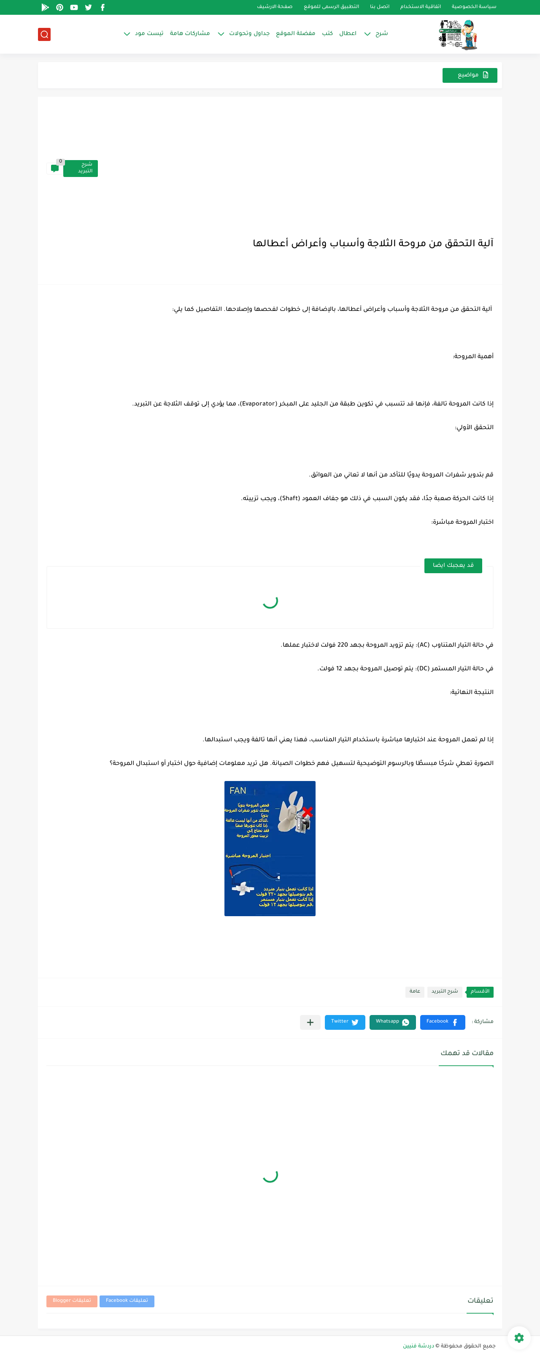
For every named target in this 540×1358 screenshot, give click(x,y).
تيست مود (149, 34)
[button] (442, 1022)
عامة (415, 992)
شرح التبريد (85, 168)
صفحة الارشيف (275, 7)
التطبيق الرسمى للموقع (331, 7)
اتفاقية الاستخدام (420, 7)
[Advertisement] (296, 168)
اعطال (347, 34)
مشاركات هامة (190, 34)
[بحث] (44, 34)
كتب (327, 34)
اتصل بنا (379, 7)
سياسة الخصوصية (474, 7)
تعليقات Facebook (127, 1301)
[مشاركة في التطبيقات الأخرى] (310, 1022)
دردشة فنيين (418, 1347)
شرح (381, 34)
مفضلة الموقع (296, 34)
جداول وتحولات (249, 34)
